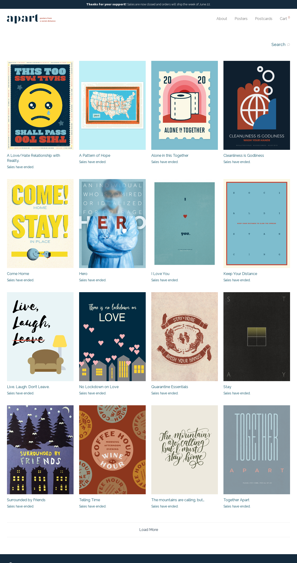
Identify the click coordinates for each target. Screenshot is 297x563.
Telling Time (89, 500)
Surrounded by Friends (26, 500)
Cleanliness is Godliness (243, 155)
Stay (227, 387)
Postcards (263, 18)
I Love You (160, 274)
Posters (241, 18)
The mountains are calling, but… (177, 500)
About (221, 18)
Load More (148, 529)
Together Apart (236, 500)
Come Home (18, 274)
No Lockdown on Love (99, 387)
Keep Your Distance (240, 274)
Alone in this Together (169, 155)
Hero (83, 274)
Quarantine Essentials (169, 387)
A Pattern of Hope (94, 155)
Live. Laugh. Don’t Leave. (28, 387)
